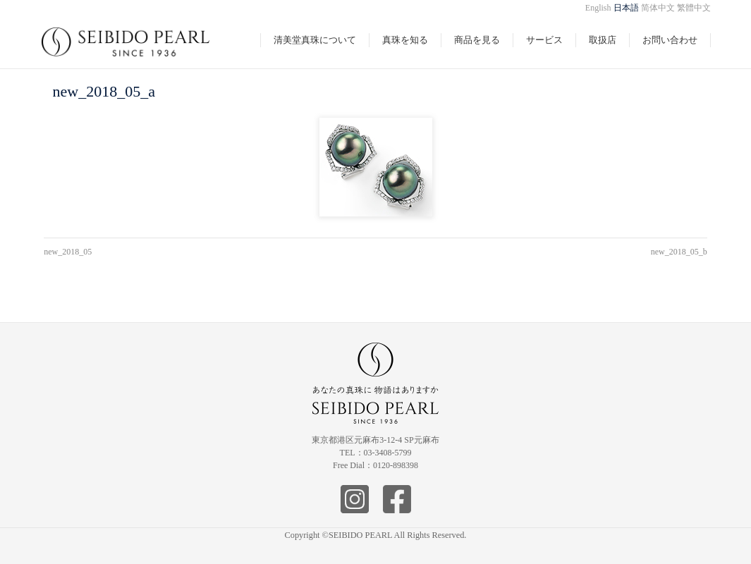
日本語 (626, 8)
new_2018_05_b (679, 252)
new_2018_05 (68, 252)
